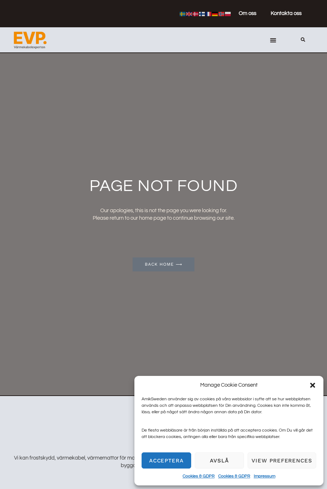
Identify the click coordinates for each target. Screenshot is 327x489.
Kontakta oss (286, 13)
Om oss (247, 13)
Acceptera (166, 460)
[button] (312, 385)
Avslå (219, 460)
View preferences (282, 460)
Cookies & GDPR (199, 476)
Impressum (264, 476)
